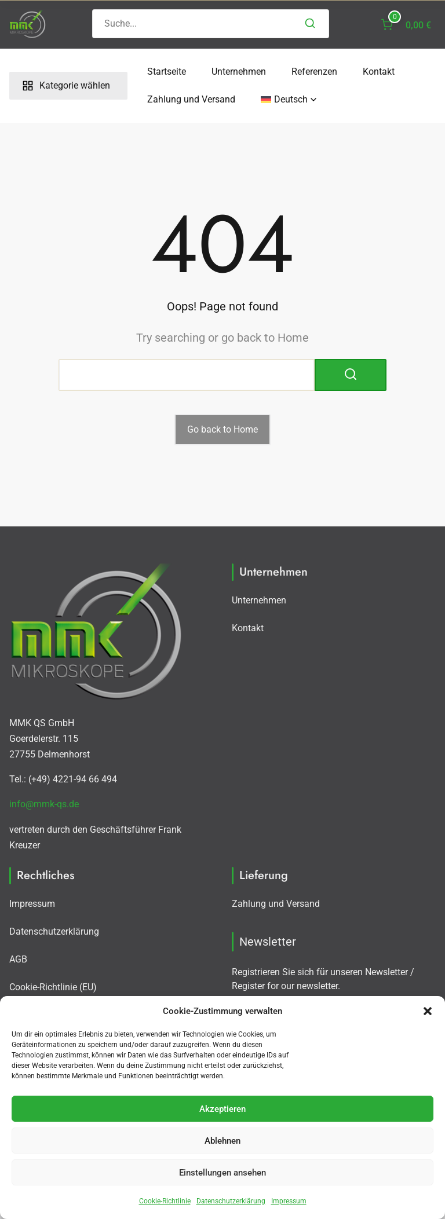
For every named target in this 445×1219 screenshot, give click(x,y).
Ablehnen (222, 1141)
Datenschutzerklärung (230, 1201)
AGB (18, 959)
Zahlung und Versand (185, 99)
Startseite (160, 71)
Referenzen (308, 71)
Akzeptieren (222, 1109)
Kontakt (373, 71)
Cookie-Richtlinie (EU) (53, 987)
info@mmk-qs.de (44, 804)
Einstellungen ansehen (222, 1172)
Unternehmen (233, 71)
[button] (427, 1011)
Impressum (289, 1201)
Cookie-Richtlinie (165, 1201)
